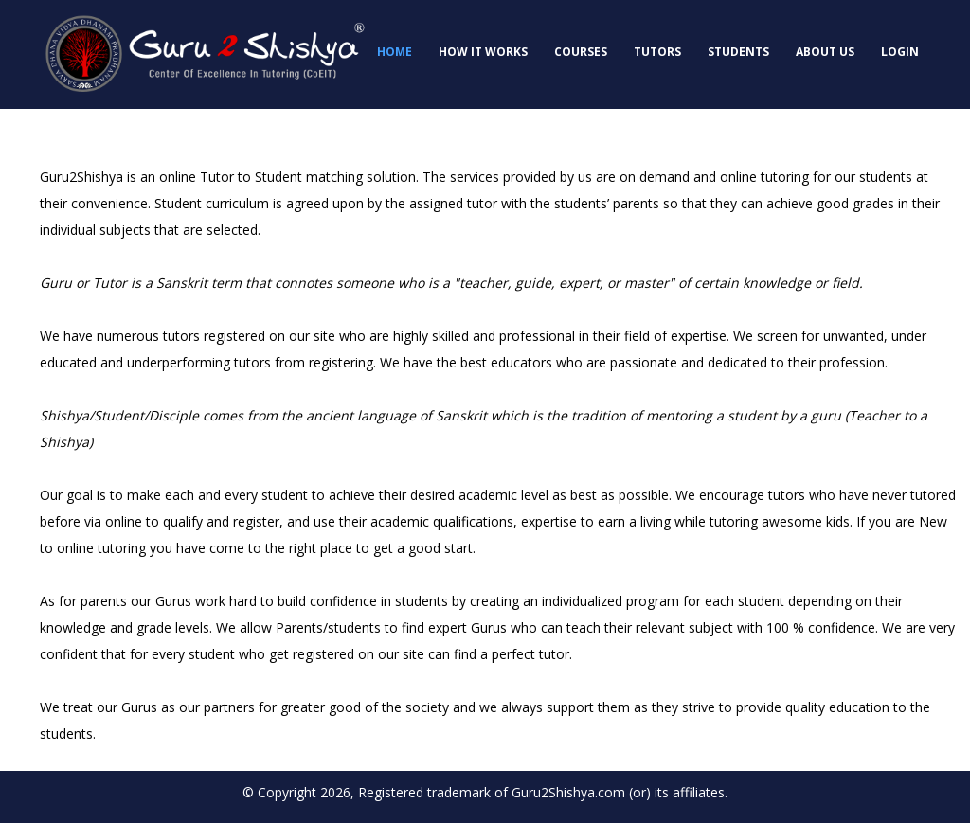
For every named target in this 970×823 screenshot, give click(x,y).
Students (738, 52)
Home (394, 52)
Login (900, 52)
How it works (483, 52)
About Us (825, 52)
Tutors (657, 52)
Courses (580, 52)
